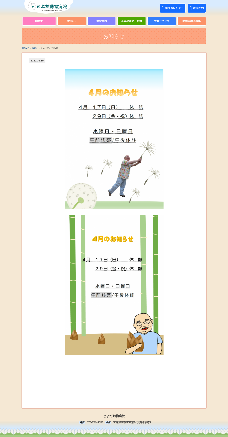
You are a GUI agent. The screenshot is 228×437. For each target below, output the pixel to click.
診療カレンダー (172, 8)
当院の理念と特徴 (131, 21)
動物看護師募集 (191, 21)
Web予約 (197, 8)
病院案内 (101, 21)
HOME (39, 21)
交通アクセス (161, 21)
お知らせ (71, 21)
